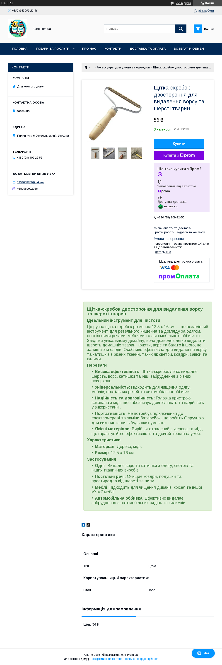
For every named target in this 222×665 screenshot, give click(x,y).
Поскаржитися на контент (105, 658)
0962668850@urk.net (30, 182)
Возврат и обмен (189, 48)
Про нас (89, 48)
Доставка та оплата (148, 48)
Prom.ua (132, 654)
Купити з (179, 155)
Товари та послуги (52, 48)
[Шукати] (180, 28)
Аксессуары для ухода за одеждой (123, 67)
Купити (179, 144)
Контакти (112, 48)
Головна (19, 48)
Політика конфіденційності (141, 658)
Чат (203, 653)
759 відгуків (183, 3)
